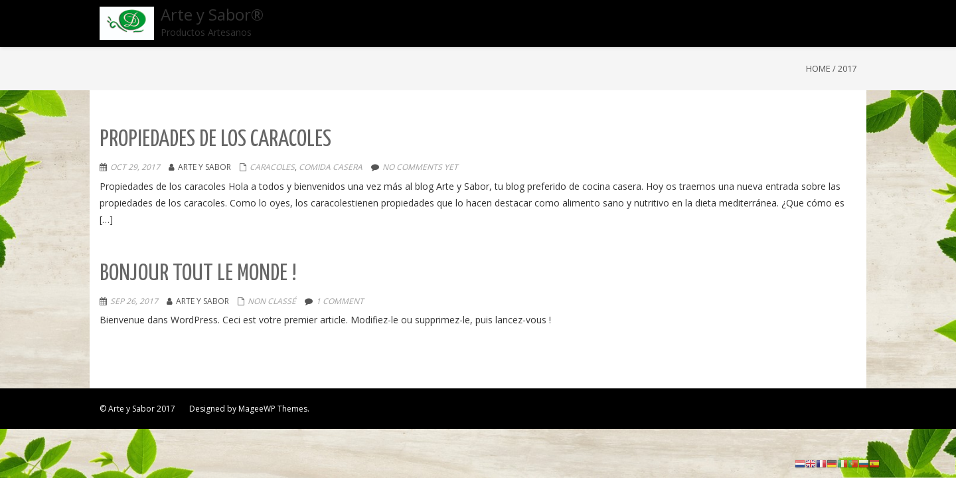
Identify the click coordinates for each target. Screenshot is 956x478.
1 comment (340, 301)
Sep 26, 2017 (134, 301)
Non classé (272, 301)
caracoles (272, 167)
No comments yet (420, 167)
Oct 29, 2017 (135, 167)
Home (818, 68)
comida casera (330, 167)
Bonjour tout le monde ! (198, 274)
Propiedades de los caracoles (215, 140)
